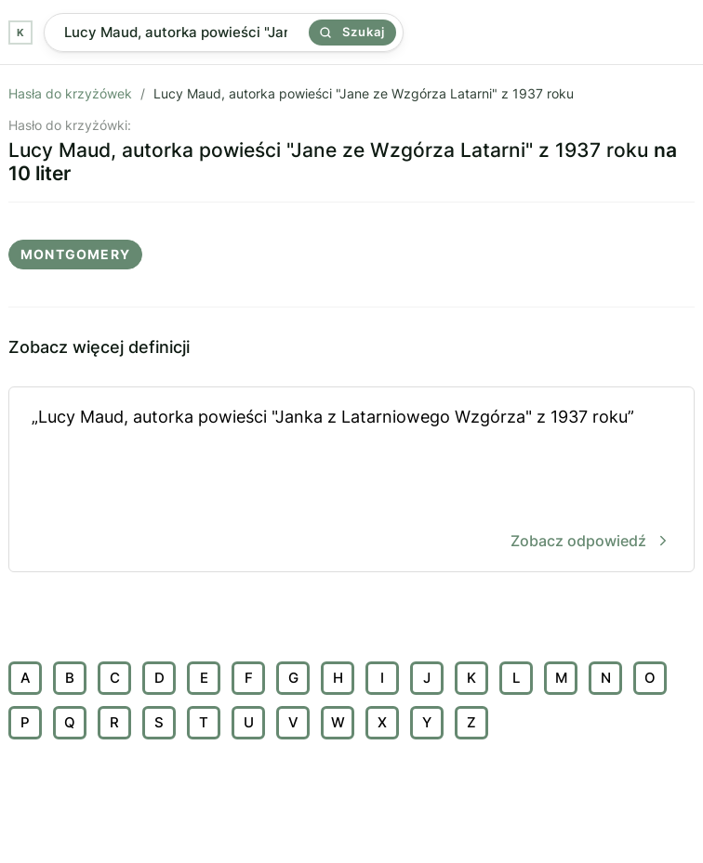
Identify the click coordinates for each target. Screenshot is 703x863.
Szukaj (352, 31)
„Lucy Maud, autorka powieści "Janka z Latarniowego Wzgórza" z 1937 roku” (351, 481)
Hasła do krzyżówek (70, 93)
